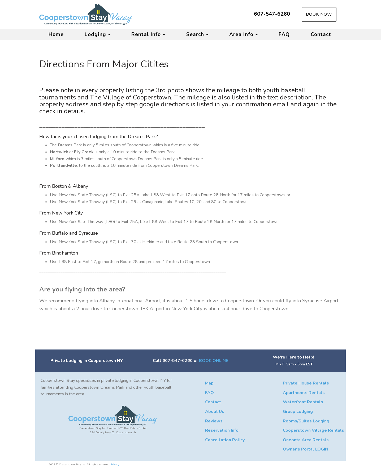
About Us (214, 411)
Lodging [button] (97, 34)
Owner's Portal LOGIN (305, 449)
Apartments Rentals (304, 393)
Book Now (319, 14)
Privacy (115, 464)
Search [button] (197, 34)
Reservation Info (222, 430)
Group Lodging (298, 411)
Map (209, 383)
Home (56, 34)
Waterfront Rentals (303, 402)
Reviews (214, 421)
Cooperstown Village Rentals (313, 430)
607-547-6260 (272, 14)
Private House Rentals (306, 383)
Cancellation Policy (225, 440)
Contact (321, 34)
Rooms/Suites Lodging (306, 421)
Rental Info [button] (148, 34)
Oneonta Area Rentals (306, 440)
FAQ (284, 34)
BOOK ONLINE (213, 361)
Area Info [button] (243, 34)
